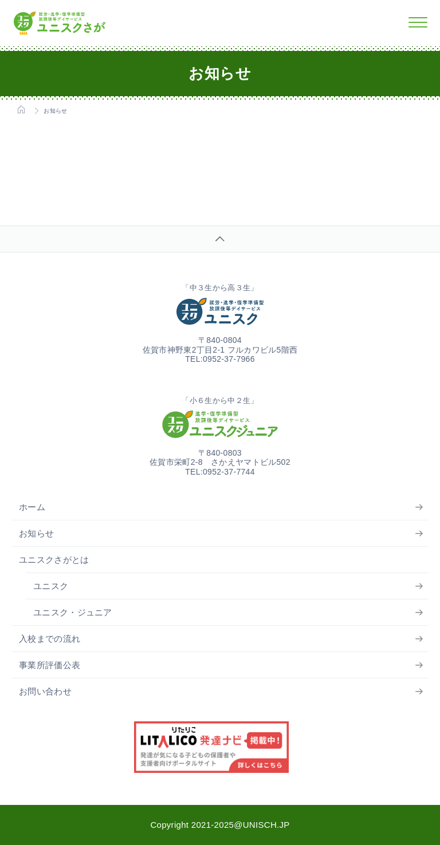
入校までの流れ (49, 638)
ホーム (32, 507)
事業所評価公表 (49, 665)
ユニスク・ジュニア (72, 612)
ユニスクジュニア (220, 424)
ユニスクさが (59, 23)
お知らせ (36, 533)
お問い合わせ (45, 691)
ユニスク (220, 311)
